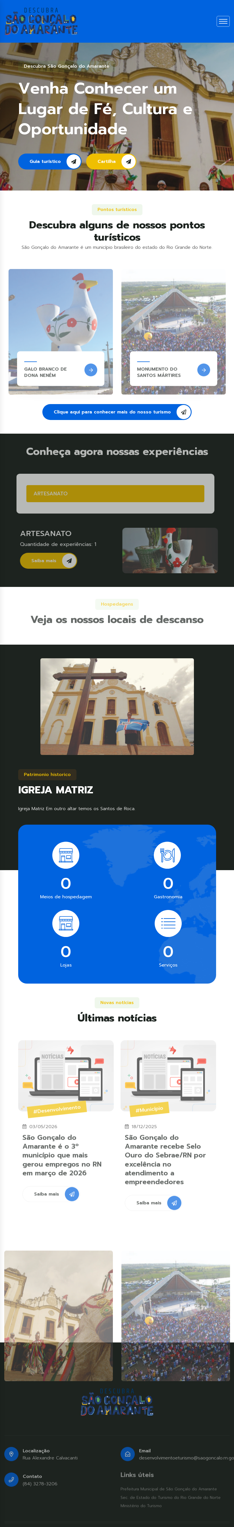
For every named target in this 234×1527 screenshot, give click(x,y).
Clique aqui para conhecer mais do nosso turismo (122, 412)
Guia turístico (55, 161)
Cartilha (117, 161)
